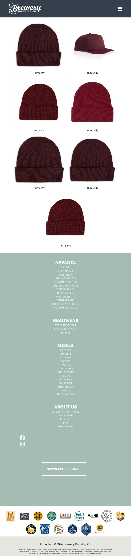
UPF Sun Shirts (65, 296)
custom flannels (65, 282)
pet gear (65, 375)
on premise (66, 383)
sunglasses (65, 368)
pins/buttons (65, 372)
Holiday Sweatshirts (65, 304)
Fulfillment (65, 415)
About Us (65, 407)
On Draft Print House (65, 411)
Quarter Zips (65, 293)
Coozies (65, 361)
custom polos (65, 289)
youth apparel (65, 300)
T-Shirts (65, 267)
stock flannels (65, 278)
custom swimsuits (65, 307)
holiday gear (65, 394)
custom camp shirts (65, 285)
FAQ (65, 422)
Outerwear (65, 274)
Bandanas (65, 379)
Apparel (65, 262)
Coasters (66, 353)
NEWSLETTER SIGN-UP (64, 469)
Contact (65, 419)
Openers (65, 350)
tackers (65, 364)
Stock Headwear (65, 325)
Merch (65, 345)
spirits (65, 390)
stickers (65, 357)
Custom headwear (65, 329)
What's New (65, 426)
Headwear (65, 320)
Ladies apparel (65, 271)
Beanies (65, 332)
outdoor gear (65, 386)
